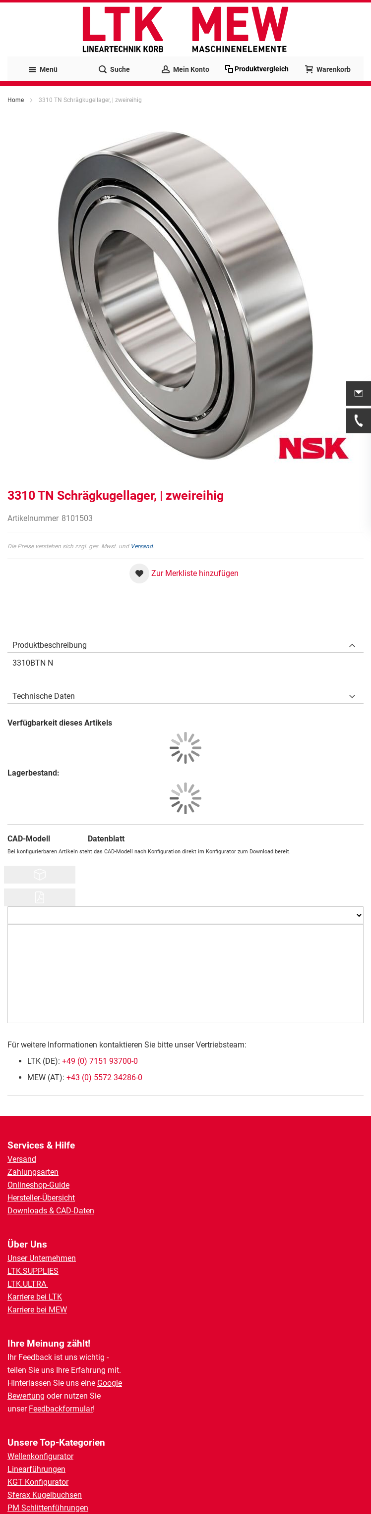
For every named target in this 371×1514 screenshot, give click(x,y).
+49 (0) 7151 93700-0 (100, 1061)
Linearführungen (36, 1469)
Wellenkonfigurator (40, 1456)
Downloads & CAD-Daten (50, 1210)
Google (109, 1383)
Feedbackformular (61, 1408)
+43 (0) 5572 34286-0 (104, 1077)
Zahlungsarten (33, 1172)
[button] (184, 573)
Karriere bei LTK (34, 1297)
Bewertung (26, 1396)
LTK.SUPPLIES (33, 1271)
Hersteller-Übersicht (41, 1197)
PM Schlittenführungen (47, 1508)
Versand (141, 546)
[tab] (185, 643)
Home (15, 100)
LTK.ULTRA (27, 1284)
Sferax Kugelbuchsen (44, 1495)
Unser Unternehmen (41, 1258)
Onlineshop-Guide (38, 1185)
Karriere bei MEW (37, 1309)
